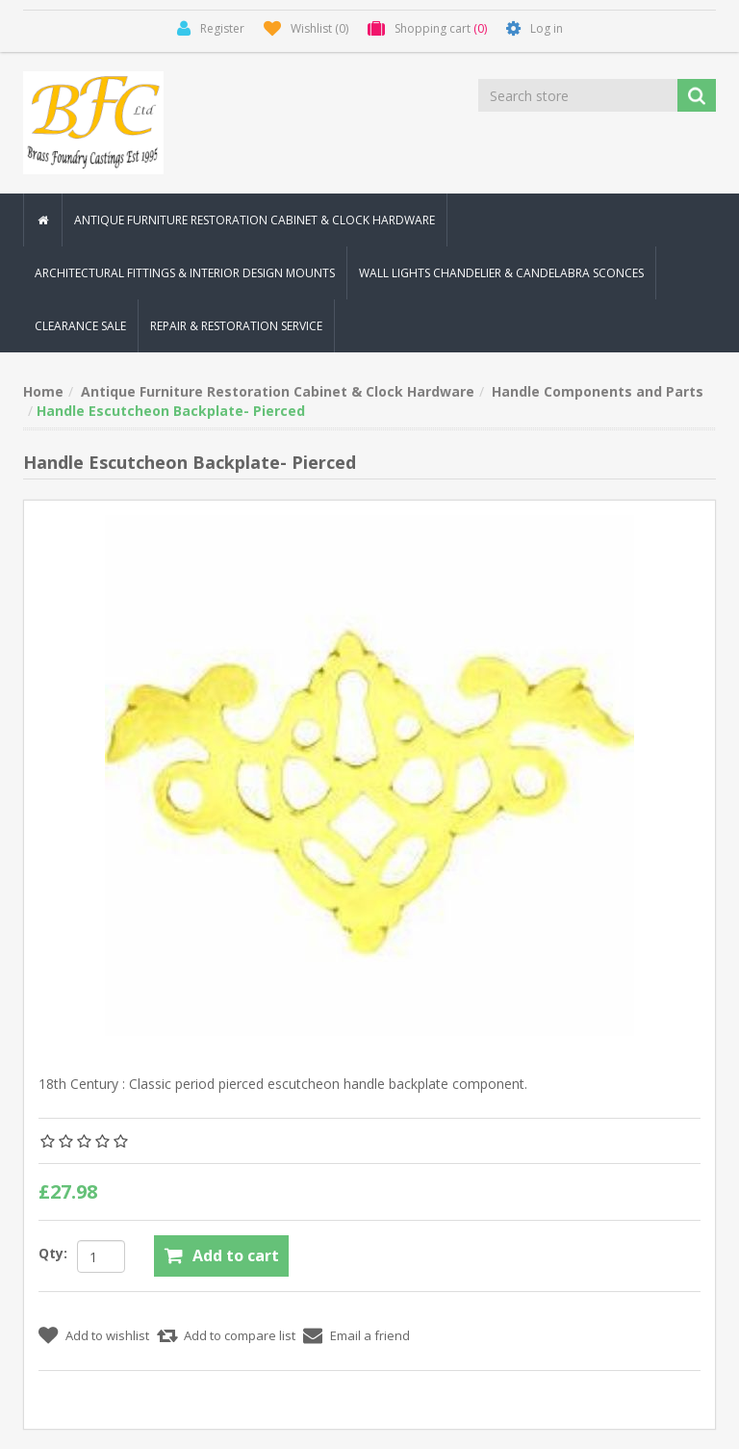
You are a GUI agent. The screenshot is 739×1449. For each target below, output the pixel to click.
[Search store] (579, 95)
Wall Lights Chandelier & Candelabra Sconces (501, 273)
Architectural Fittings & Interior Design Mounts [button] (185, 273)
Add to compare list (239, 1335)
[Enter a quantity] (101, 1256)
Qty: (52, 1253)
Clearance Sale (80, 326)
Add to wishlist (107, 1335)
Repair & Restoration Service (236, 326)
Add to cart (235, 1255)
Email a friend (370, 1335)
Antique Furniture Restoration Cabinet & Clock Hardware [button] (254, 220)
